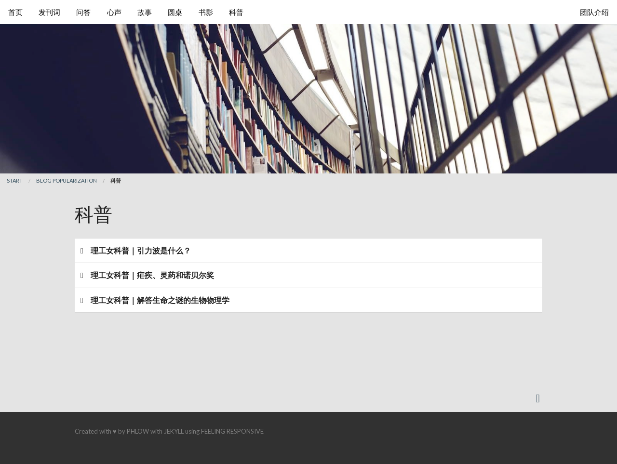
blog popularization (66, 180)
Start (15, 180)
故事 (144, 12)
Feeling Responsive (232, 431)
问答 (83, 12)
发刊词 (49, 12)
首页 (15, 12)
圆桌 (175, 12)
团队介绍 (594, 12)
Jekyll (174, 431)
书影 (206, 12)
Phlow (138, 431)
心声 (114, 12)
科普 (236, 12)
